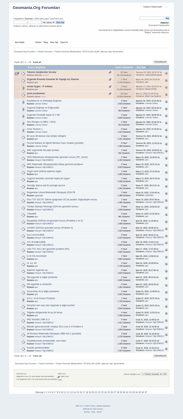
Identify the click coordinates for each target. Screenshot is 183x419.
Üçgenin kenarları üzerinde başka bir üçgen (48, 178)
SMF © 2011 (90, 406)
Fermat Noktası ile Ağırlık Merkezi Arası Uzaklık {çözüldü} (55, 143)
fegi (110, 51)
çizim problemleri (36, 93)
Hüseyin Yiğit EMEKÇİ (154, 153)
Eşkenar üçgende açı (37, 270)
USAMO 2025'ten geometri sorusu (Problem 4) (50, 228)
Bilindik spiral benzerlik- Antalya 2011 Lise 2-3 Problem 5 (55, 326)
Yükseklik (31, 213)
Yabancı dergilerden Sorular (41, 72)
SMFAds (86, 409)
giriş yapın (44, 19)
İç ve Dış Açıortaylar (37, 256)
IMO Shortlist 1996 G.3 (38, 319)
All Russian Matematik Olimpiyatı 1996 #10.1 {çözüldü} (54, 333)
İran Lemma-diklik (35, 235)
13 (71, 392)
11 (65, 392)
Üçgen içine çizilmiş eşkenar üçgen (44, 171)
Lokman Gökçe (41, 104)
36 (143, 392)
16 (81, 392)
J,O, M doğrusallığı (36, 242)
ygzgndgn (39, 195)
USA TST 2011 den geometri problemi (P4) (48, 249)
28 (118, 392)
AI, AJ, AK (32, 263)
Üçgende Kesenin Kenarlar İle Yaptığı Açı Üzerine (53, 79)
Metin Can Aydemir (153, 96)
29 (30, 62)
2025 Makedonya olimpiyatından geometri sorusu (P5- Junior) (57, 157)
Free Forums (98, 409)
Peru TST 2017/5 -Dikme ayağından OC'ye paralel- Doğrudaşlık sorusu (62, 199)
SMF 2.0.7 (80, 406)
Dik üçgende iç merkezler (39, 284)
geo (36, 82)
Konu (31, 67)
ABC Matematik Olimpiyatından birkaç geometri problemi (55, 164)
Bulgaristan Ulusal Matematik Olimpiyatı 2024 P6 (51, 192)
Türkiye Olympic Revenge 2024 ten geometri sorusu (52, 206)
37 (146, 392)
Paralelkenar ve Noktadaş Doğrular (44, 101)
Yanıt (118, 67)
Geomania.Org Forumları (36, 7)
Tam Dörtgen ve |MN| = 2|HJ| (41, 122)
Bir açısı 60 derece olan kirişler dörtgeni (46, 136)
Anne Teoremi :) (35, 129)
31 (127, 392)
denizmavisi (118, 51)
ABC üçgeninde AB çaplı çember (43, 150)
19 (90, 392)
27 (114, 392)
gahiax (37, 96)
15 (77, 392)
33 (133, 392)
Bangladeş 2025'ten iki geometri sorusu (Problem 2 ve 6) (55, 220)
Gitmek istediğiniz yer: (132, 374)
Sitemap (39, 392)
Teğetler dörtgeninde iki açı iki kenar (44, 312)
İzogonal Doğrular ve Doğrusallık (43, 107)
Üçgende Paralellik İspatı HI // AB (43, 115)
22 (99, 392)
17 (84, 392)
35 (139, 392)
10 (62, 392)
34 (136, 392)
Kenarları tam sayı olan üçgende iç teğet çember (51, 305)
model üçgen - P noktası (39, 86)
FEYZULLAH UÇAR (90, 51)
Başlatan (40, 67)
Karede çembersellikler (38, 348)
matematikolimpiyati (153, 75)
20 (93, 392)
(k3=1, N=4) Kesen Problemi (41, 298)
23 (102, 392)
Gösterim (128, 67)
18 (87, 392)
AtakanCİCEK (151, 89)
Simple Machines (103, 406)
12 (68, 392)
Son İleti (142, 67)
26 (111, 392)
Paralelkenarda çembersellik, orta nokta (46, 341)
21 (96, 392)
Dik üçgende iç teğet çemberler (42, 277)
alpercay (103, 51)
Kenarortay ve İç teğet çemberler (43, 291)
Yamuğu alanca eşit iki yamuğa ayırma (46, 185)
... (28, 62)
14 (74, 392)
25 (108, 392)
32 (130, 392)
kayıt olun (59, 19)
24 (105, 392)
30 (124, 392)
